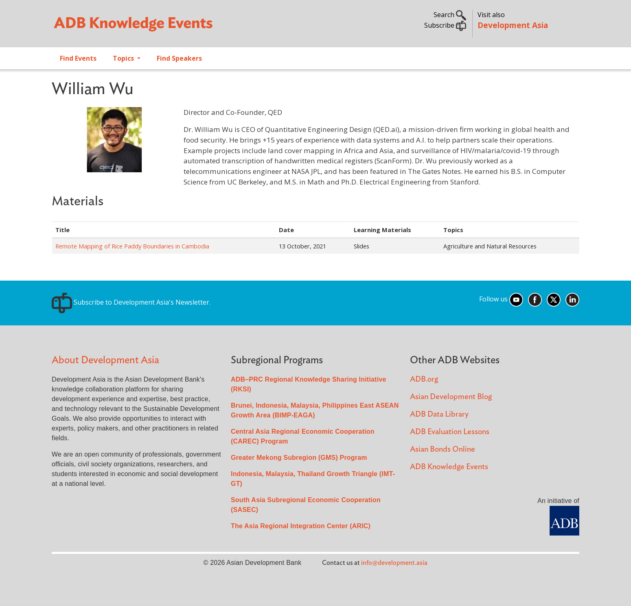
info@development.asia (394, 563)
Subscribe (445, 25)
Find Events (78, 58)
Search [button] (450, 14)
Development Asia (513, 25)
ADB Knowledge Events (449, 467)
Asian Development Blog (451, 397)
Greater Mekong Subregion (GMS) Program (299, 457)
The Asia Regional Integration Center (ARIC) (300, 526)
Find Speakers (179, 58)
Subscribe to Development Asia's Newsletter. (131, 302)
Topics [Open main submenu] (124, 58)
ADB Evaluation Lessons (449, 432)
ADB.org (424, 379)
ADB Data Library (439, 414)
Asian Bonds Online (442, 449)
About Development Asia (105, 360)
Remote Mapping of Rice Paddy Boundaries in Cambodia (132, 246)
